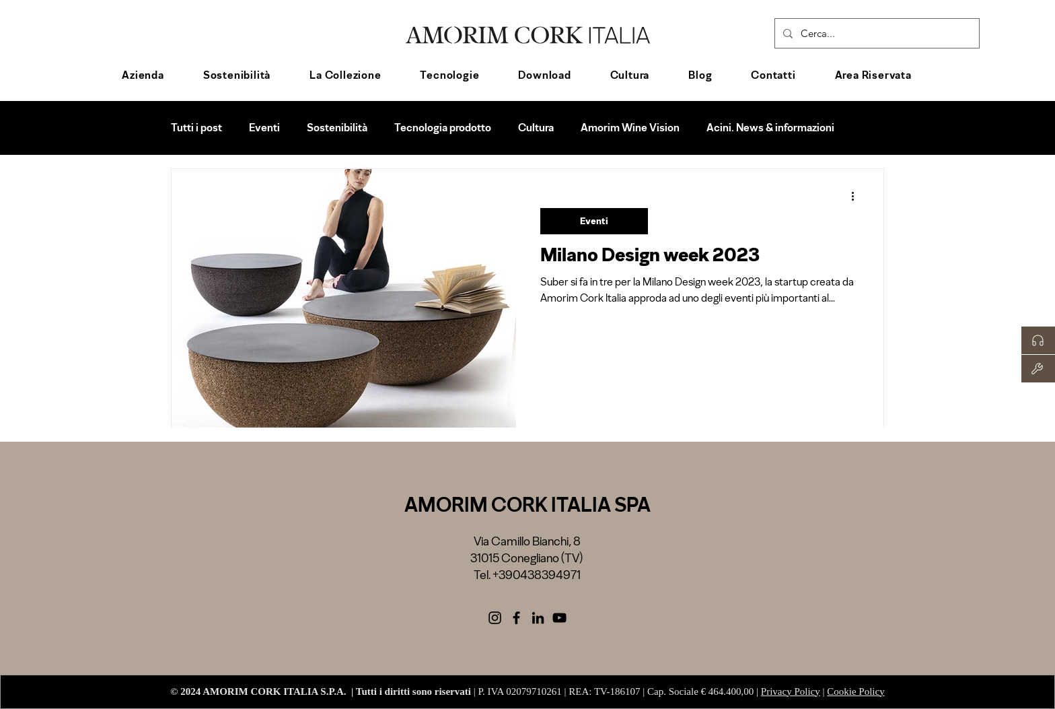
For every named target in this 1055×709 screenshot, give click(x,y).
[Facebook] (516, 617)
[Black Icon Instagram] (494, 617)
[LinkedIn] (538, 617)
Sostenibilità (337, 127)
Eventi (264, 127)
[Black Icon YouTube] (559, 617)
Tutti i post (196, 127)
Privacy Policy (790, 691)
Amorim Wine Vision (630, 127)
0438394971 (547, 575)
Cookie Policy (855, 691)
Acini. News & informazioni (770, 127)
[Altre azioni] (857, 197)
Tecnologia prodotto (442, 127)
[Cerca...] (876, 33)
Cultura (536, 127)
